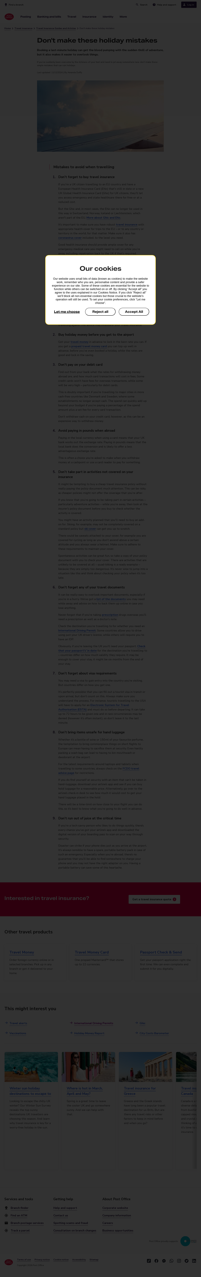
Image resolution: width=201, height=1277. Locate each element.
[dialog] (100, 289)
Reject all (100, 312)
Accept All (134, 312)
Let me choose (67, 312)
